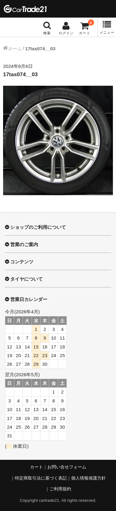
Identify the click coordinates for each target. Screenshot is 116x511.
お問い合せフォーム (66, 467)
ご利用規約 (60, 489)
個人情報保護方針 (88, 478)
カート (36, 467)
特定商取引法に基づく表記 (41, 478)
